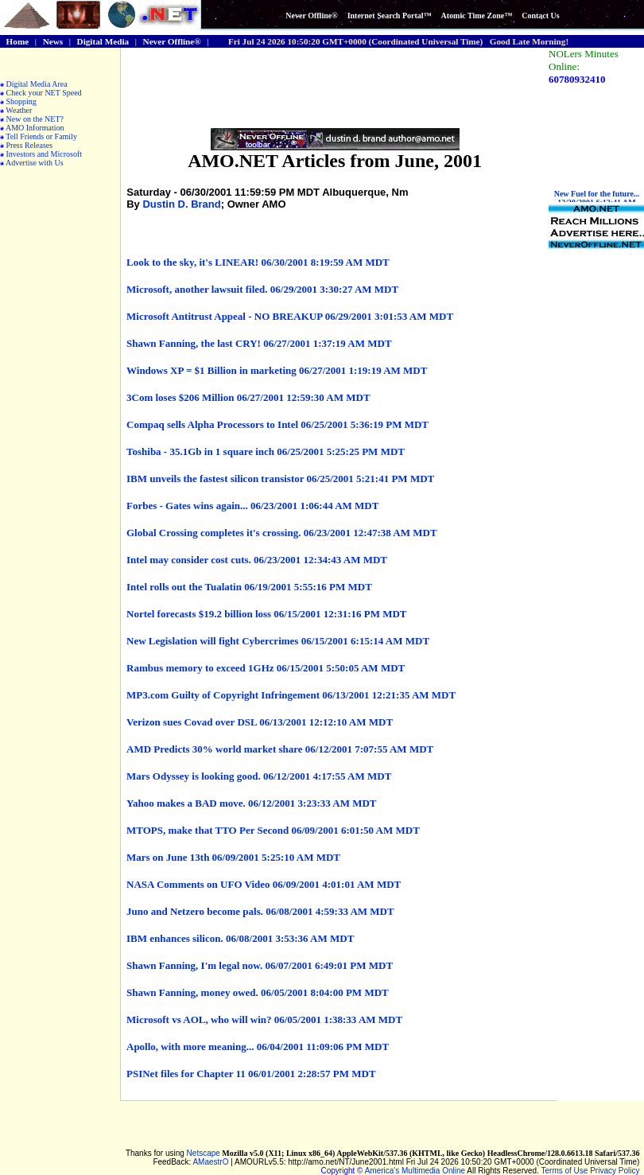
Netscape (203, 1153)
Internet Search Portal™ (389, 15)
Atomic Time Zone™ (477, 15)
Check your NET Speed (44, 92)
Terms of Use (564, 1170)
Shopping (21, 101)
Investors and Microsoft (44, 154)
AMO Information (35, 127)
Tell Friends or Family (41, 136)
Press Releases (29, 145)
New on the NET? (35, 119)
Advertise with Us (35, 162)
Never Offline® (311, 15)
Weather (19, 110)
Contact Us (541, 15)
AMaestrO (210, 1161)
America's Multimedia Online (415, 1170)
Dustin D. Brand (181, 204)
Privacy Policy (614, 1170)
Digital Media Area (37, 84)
